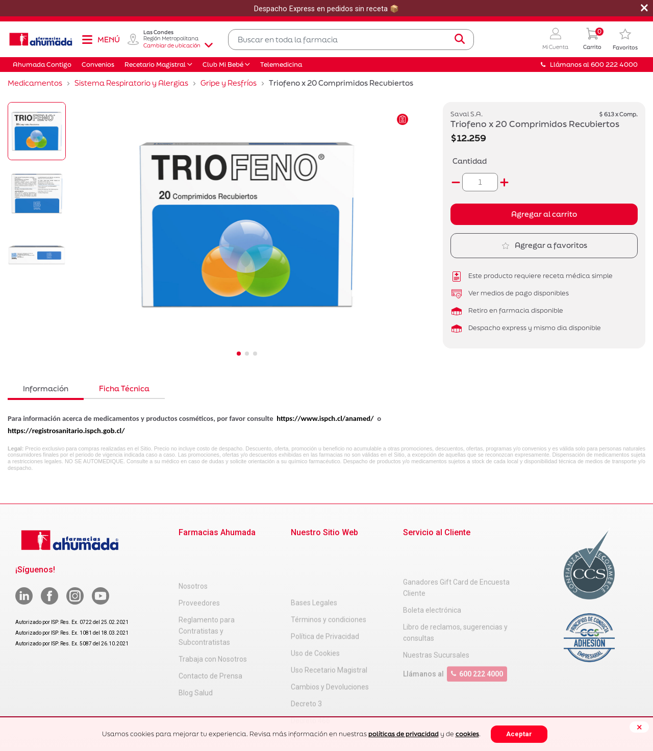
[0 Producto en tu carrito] (592, 40)
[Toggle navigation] (100, 39)
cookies (467, 734)
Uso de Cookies (315, 601)
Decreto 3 (306, 652)
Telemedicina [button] (281, 64)
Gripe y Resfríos (228, 83)
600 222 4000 (477, 643)
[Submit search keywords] (460, 39)
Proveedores (199, 568)
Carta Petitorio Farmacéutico (337, 686)
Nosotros (193, 551)
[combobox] (351, 39)
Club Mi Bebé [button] (223, 64)
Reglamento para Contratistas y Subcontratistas (207, 596)
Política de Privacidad (325, 585)
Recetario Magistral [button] (155, 64)
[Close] (639, 727)
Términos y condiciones (328, 568)
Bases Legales (314, 551)
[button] (555, 40)
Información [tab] (45, 388)
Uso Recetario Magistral (329, 618)
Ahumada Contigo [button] (42, 64)
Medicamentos (35, 83)
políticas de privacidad (403, 734)
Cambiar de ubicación (178, 45)
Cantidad (470, 161)
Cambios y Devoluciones (330, 635)
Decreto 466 (310, 669)
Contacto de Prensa (210, 641)
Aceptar (519, 734)
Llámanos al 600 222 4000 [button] (589, 64)
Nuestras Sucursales (436, 624)
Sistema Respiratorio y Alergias (131, 83)
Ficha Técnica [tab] (124, 388)
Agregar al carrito (544, 214)
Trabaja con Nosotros (213, 624)
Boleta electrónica (432, 579)
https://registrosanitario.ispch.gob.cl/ (66, 430)
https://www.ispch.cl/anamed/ (325, 418)
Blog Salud (196, 658)
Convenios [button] (98, 64)
